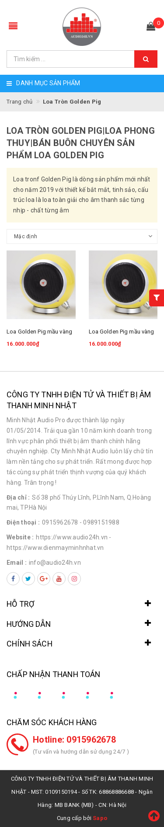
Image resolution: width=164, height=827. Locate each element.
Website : (20, 537)
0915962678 (60, 522)
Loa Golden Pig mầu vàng (39, 331)
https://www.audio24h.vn (72, 537)
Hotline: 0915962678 (74, 739)
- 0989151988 (99, 522)
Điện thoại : (23, 522)
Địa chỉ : (18, 497)
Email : (17, 562)
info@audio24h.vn (55, 562)
